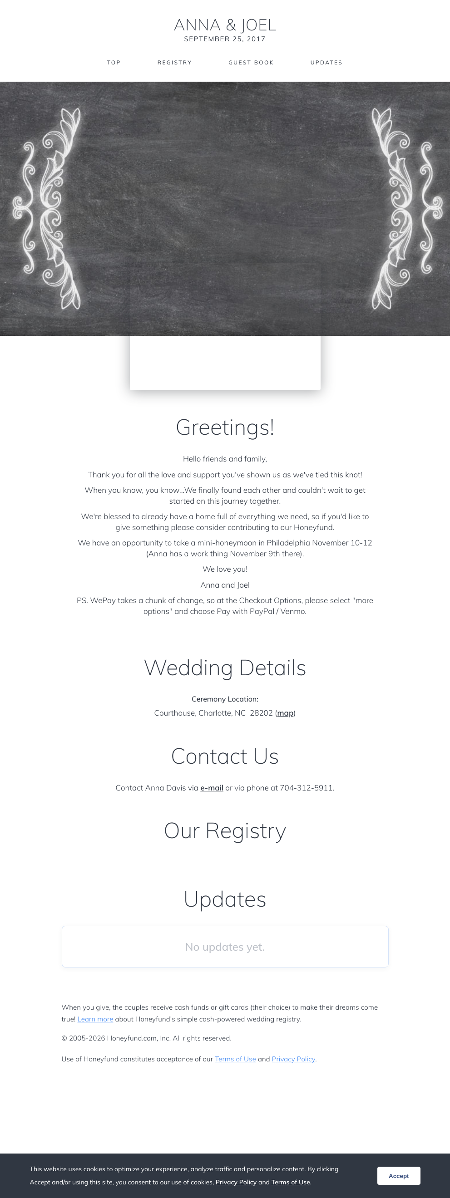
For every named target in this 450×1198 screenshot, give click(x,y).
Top (114, 62)
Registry (175, 62)
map (285, 713)
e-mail (211, 788)
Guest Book (251, 62)
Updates (327, 62)
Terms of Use (235, 1059)
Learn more (96, 1019)
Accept (399, 1176)
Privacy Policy (293, 1059)
